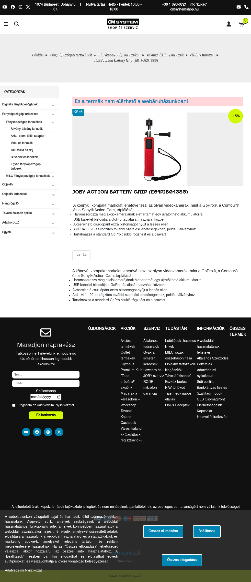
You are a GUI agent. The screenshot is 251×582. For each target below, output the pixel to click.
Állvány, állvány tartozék (164, 55)
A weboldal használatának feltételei (208, 346)
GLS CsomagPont (211, 399)
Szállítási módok (209, 393)
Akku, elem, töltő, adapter (27, 136)
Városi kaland (131, 428)
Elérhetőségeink (209, 405)
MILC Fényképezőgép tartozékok (28, 176)
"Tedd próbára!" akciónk (128, 381)
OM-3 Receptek (177, 405)
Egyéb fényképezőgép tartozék (26, 166)
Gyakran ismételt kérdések (150, 358)
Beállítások (206, 531)
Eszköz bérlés (176, 382)
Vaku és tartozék (22, 143)
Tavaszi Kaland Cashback (128, 417)
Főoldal (37, 55)
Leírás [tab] (81, 254)
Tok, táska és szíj (22, 150)
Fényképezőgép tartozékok (70, 55)
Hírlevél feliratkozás (212, 417)
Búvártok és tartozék (24, 157)
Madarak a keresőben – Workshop (130, 399)
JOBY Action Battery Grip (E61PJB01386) (125, 60)
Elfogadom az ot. (46, 405)
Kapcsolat (204, 411)
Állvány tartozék (202, 55)
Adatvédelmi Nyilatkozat (54, 405)
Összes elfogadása (182, 560)
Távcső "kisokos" (178, 376)
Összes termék (237, 332)
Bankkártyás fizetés (212, 387)
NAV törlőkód (175, 387)
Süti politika (206, 382)
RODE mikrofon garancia (150, 387)
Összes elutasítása (163, 531)
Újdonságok (102, 329)
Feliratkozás (46, 415)
